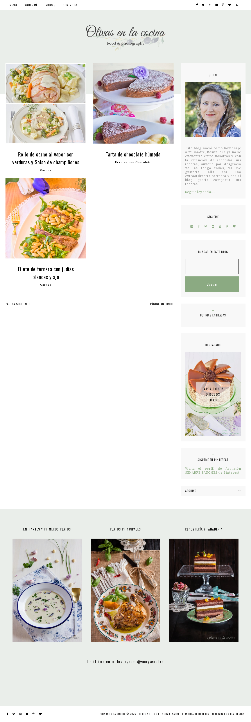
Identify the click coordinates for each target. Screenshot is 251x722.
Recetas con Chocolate (133, 162)
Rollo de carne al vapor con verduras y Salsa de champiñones (45, 158)
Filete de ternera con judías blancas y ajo (46, 273)
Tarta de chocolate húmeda (133, 154)
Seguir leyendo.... (200, 192)
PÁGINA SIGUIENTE (17, 304)
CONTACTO (70, 5)
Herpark (203, 714)
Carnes (45, 170)
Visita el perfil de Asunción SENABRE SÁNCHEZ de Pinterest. (213, 470)
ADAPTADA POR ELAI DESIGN (228, 714)
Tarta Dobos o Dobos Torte (213, 394)
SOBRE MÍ (31, 5)
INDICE (49, 5)
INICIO (13, 5)
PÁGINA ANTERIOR (162, 304)
